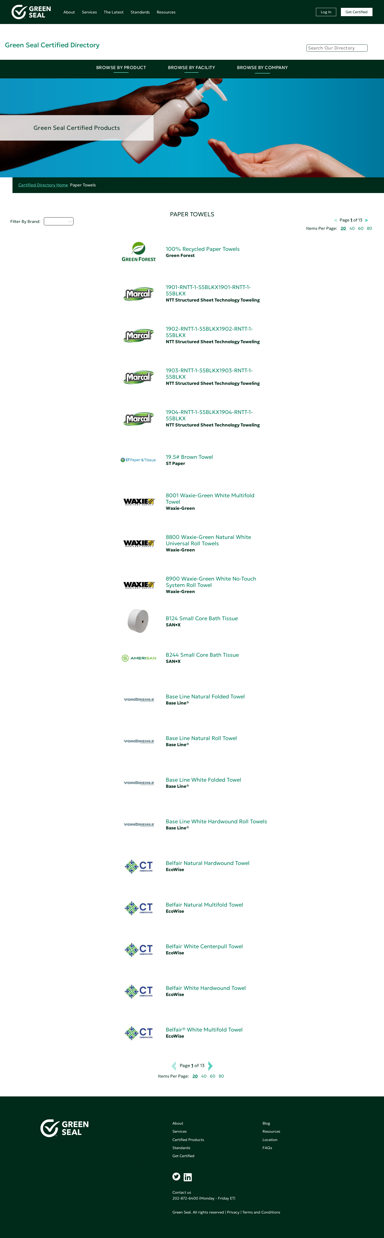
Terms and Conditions (261, 1212)
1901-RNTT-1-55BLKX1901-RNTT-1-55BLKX (208, 290)
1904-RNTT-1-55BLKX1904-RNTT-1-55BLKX (209, 415)
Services (89, 12)
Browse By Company (262, 67)
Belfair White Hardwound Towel (206, 988)
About (69, 12)
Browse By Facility (191, 67)
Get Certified (357, 12)
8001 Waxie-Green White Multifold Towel (210, 498)
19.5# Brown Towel (189, 457)
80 (369, 228)
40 (352, 228)
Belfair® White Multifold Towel (204, 1029)
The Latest (114, 12)
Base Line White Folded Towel (203, 780)
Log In (326, 12)
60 (360, 228)
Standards (140, 12)
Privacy (233, 1212)
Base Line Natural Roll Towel (201, 738)
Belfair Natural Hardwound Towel (208, 863)
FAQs (267, 1147)
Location (270, 1139)
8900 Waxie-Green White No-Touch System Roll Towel (211, 581)
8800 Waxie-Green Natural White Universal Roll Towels (208, 540)
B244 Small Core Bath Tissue (202, 655)
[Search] (337, 48)
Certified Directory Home (43, 185)
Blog (266, 1123)
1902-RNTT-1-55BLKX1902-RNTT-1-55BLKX (209, 332)
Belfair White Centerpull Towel (204, 946)
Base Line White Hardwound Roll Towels (216, 821)
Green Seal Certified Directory (52, 45)
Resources (166, 12)
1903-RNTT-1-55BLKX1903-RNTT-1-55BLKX (209, 373)
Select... (58, 221)
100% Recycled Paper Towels (203, 249)
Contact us (181, 1192)
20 (343, 228)
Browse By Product (121, 67)
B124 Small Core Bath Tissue (202, 618)
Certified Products (188, 1139)
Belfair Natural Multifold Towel (204, 904)
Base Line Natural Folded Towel (205, 696)
